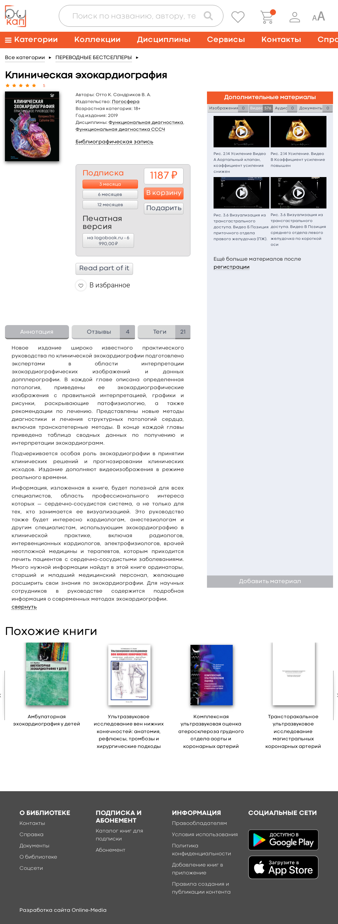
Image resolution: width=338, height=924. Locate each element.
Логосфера (126, 102)
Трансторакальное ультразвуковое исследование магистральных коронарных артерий (293, 732)
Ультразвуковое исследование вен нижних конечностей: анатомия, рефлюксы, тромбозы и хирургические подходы (129, 732)
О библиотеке (38, 857)
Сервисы (226, 39)
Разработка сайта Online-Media (63, 910)
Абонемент (110, 850)
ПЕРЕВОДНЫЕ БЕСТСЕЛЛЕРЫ (93, 57)
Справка (31, 834)
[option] (46, 687)
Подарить (164, 208)
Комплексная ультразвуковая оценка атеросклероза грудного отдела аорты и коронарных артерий (211, 732)
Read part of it (104, 269)
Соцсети (31, 868)
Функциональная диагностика (146, 123)
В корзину (164, 193)
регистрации (232, 267)
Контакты (281, 39)
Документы (34, 846)
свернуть (24, 607)
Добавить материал (270, 581)
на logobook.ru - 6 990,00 (108, 241)
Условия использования (205, 834)
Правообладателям (199, 823)
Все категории (25, 57)
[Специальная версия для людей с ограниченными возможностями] (318, 17)
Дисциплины (163, 39)
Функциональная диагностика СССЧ (120, 129)
